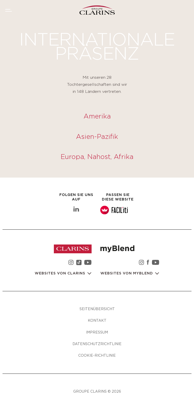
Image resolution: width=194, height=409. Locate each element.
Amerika (97, 116)
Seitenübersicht (97, 309)
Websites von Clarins (61, 273)
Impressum (97, 332)
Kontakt (97, 320)
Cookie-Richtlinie (97, 355)
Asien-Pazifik (97, 137)
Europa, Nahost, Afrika (97, 157)
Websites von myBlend (127, 273)
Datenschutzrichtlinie (97, 344)
